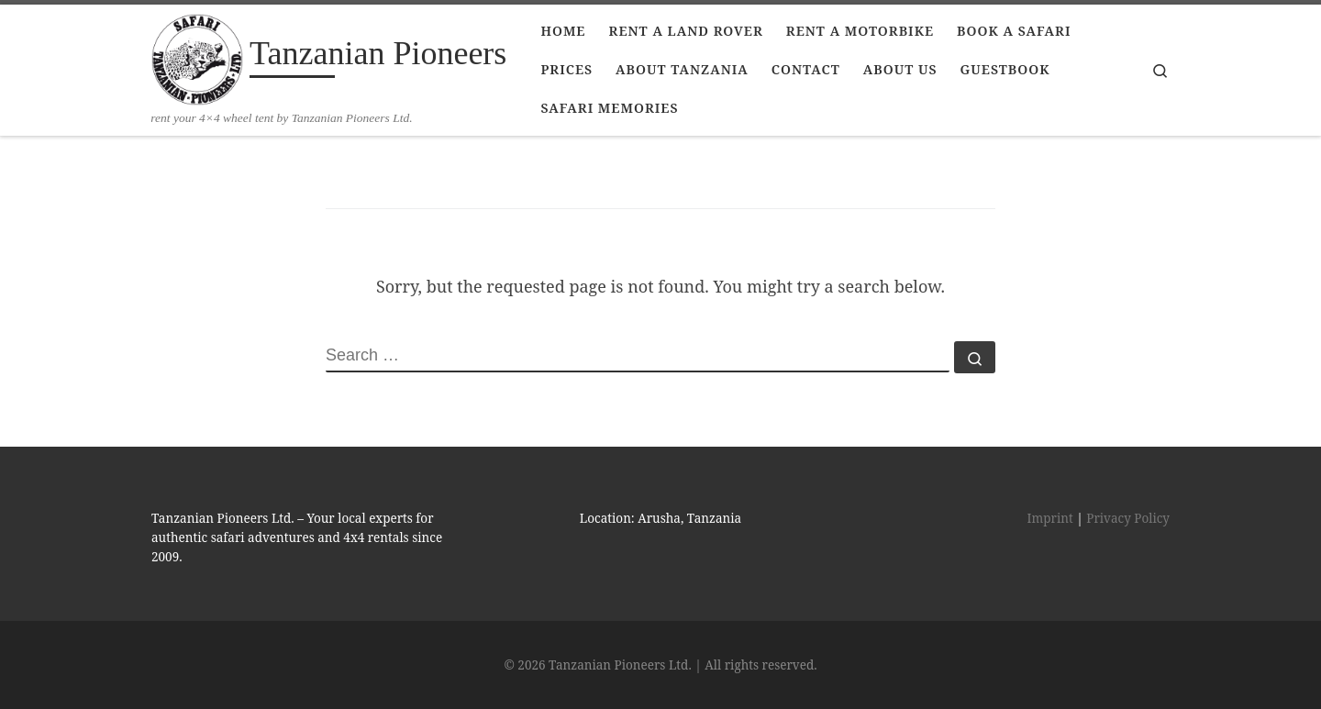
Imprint (1050, 518)
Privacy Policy (1128, 518)
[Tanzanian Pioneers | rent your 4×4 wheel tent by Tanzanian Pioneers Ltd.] (197, 57)
